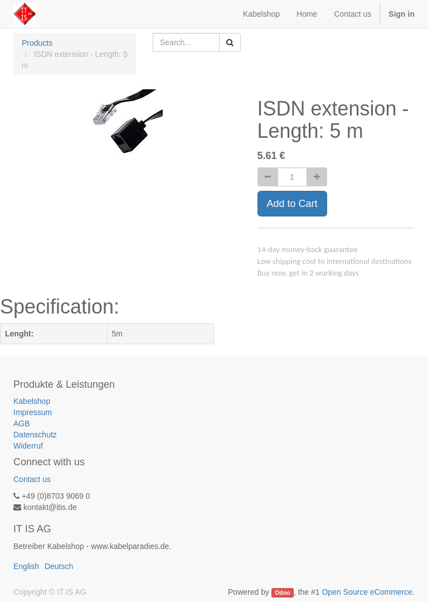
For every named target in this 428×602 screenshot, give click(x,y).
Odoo (282, 592)
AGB (21, 423)
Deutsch (59, 566)
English (26, 566)
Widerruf (28, 445)
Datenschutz (35, 434)
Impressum (32, 412)
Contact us (32, 479)
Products (37, 42)
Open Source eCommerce (367, 591)
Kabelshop (31, 401)
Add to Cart (292, 203)
